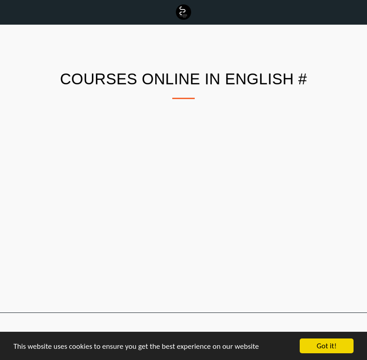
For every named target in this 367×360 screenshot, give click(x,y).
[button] (9, 12)
